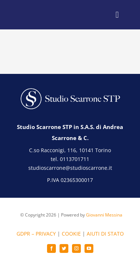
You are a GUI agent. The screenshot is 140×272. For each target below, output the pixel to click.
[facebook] (51, 248)
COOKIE (71, 233)
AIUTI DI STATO (105, 233)
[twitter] (64, 248)
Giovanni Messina (104, 215)
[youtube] (89, 248)
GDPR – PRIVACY (36, 233)
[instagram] (76, 248)
